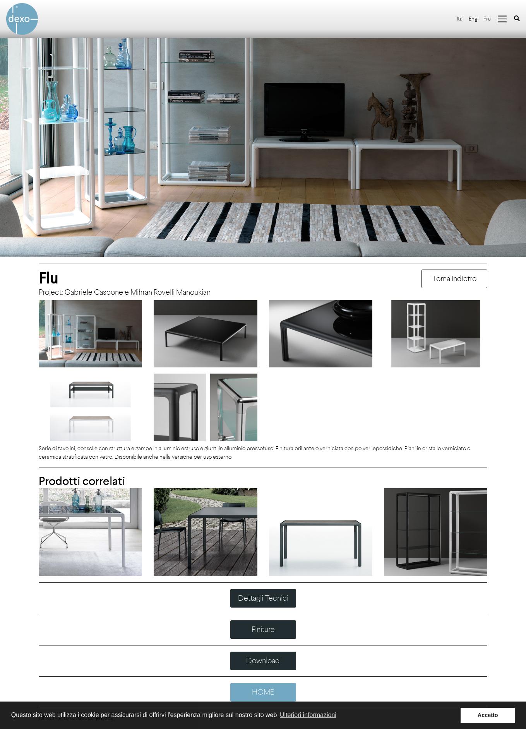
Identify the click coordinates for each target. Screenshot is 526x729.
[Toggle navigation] (502, 19)
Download (263, 660)
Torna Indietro (454, 278)
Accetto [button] (488, 715)
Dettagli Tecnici (263, 598)
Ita (460, 18)
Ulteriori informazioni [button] (308, 715)
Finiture (263, 629)
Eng (473, 18)
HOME (263, 692)
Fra (487, 18)
